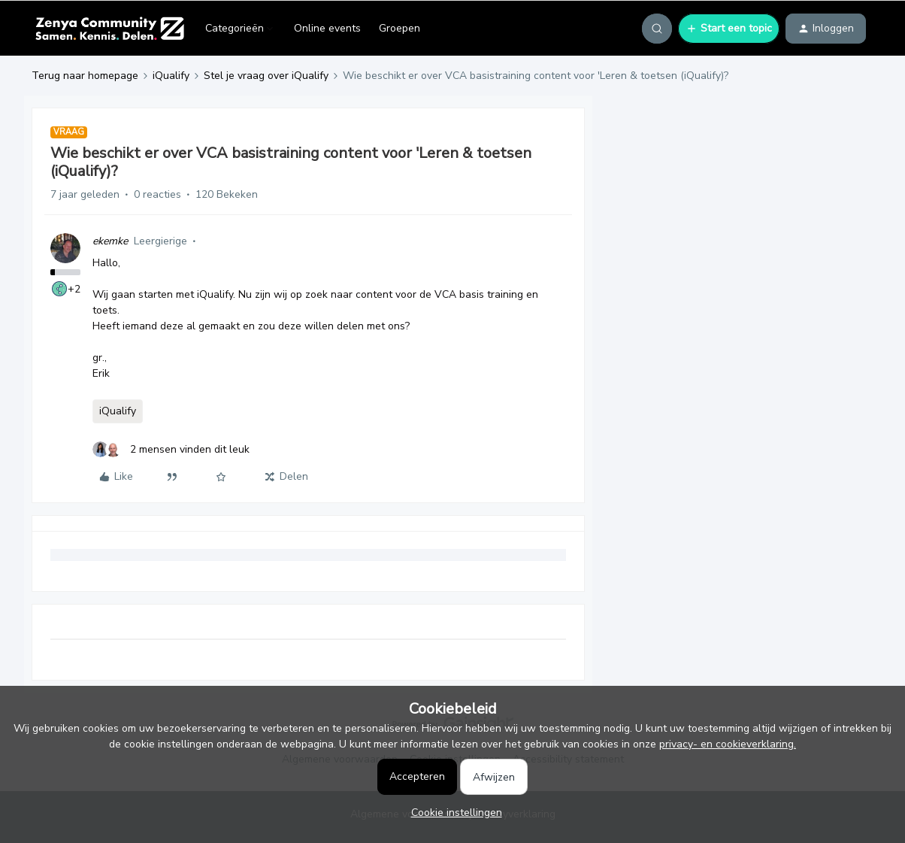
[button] (728, 29)
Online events (327, 28)
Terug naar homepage (85, 75)
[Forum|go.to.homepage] (109, 29)
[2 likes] (171, 449)
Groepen (399, 28)
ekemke (110, 241)
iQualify (171, 75)
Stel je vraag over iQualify (266, 75)
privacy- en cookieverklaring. (727, 744)
